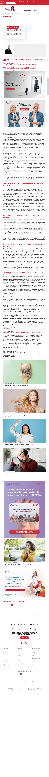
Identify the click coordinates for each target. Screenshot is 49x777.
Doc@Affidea (5, 650)
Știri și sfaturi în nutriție (36, 658)
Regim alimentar (35, 653)
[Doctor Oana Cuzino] (9, 9)
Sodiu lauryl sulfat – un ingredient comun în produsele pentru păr (23, 184)
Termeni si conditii (9, 688)
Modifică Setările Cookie (32, 689)
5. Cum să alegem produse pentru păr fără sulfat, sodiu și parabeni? (19, 68)
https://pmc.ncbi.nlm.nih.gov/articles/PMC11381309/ (15, 341)
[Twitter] (24, 680)
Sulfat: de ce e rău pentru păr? (14, 151)
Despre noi (28, 688)
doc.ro (4, 13)
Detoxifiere (34, 650)
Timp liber (34, 664)
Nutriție (33, 652)
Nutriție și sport (36, 648)
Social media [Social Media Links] (25, 677)
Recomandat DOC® (39, 688)
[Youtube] (32, 680)
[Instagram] (20, 680)
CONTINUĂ (25, 637)
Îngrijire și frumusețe (16, 13)
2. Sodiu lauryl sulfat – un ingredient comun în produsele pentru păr (19, 64)
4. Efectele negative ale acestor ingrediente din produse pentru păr (19, 67)
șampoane (12, 135)
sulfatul (11, 248)
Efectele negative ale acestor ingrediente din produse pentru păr (22, 245)
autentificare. (22, 601)
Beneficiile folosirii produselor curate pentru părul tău (22, 297)
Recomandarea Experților (24, 671)
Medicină (19, 652)
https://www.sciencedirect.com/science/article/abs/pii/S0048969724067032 (21, 332)
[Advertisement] (24, 84)
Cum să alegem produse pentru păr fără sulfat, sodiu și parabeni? (23, 273)
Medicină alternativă (21, 653)
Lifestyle (35, 10)
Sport (33, 656)
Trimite (39, 615)
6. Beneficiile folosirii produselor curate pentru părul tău (16, 69)
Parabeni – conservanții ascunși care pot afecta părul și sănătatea (23, 216)
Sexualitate (19, 666)
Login (3, 3)
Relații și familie (28, 10)
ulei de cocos (20, 285)
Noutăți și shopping (6, 664)
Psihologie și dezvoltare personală (21, 665)
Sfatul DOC (19, 655)
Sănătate (20, 648)
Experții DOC (6, 648)
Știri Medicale (20, 656)
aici (24, 321)
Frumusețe (9, 13)
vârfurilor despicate (33, 164)
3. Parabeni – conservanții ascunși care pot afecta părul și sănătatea (19, 65)
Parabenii (5, 219)
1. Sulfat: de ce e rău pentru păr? (11, 63)
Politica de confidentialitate (17, 689)
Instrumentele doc (30, 1)
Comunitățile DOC (21, 1)
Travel (33, 665)
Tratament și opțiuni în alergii (12, 562)
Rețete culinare (34, 655)
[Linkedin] (28, 680)
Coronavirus (20, 650)
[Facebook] (17, 680)
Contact (19, 688)
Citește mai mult (7, 416)
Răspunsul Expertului (6, 652)
